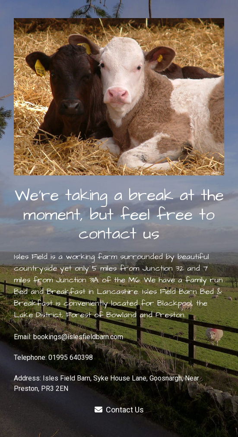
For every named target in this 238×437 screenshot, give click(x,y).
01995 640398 (70, 357)
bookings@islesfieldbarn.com (78, 337)
